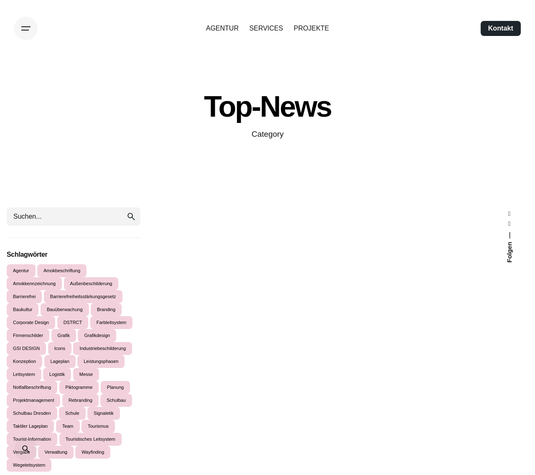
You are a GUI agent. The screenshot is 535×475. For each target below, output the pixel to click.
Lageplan (60, 361)
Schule (72, 413)
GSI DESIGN (26, 348)
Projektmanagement (33, 400)
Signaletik (104, 413)
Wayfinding (93, 452)
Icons (59, 348)
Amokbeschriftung (61, 270)
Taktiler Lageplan (30, 426)
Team (68, 426)
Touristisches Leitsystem (90, 439)
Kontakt (500, 28)
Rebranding (80, 400)
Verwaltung (55, 452)
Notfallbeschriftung (32, 387)
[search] (131, 216)
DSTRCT (73, 322)
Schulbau (116, 400)
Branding (106, 309)
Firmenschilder (28, 335)
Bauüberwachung (65, 309)
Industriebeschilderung (102, 348)
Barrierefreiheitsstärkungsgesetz (83, 296)
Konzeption (24, 361)
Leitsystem (24, 374)
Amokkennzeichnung (34, 283)
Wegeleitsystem (29, 464)
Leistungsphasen (101, 361)
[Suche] (26, 449)
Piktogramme (79, 387)
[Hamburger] (26, 28)
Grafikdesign (97, 335)
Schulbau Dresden (32, 413)
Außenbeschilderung (91, 283)
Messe (86, 374)
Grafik (64, 335)
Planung (115, 387)
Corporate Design (31, 322)
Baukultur (22, 309)
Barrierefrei (24, 296)
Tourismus (98, 426)
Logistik (57, 374)
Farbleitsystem (112, 322)
